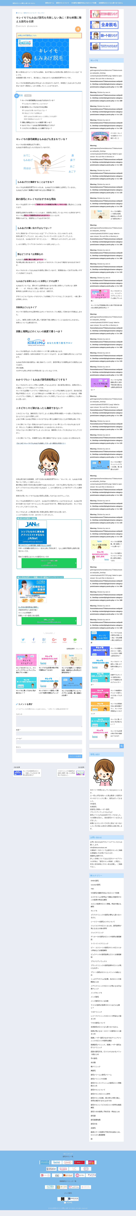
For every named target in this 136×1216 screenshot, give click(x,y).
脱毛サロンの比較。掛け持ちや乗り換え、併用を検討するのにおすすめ (106, 1105)
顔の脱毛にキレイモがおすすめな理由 (34, 113)
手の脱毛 (94, 1064)
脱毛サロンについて (62, 9)
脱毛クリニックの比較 (99, 1085)
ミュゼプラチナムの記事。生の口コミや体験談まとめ (106, 986)
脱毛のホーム (49, 9)
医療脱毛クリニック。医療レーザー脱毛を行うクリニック (106, 1052)
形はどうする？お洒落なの (32, 119)
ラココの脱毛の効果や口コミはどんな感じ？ (105, 1012)
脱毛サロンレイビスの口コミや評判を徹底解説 (106, 1112)
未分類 (93, 1068)
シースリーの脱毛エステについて (103, 927)
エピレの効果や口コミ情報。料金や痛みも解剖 (106, 911)
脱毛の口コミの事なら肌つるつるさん (32, 3)
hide (28, 101)
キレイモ (79, 654)
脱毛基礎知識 (95, 1126)
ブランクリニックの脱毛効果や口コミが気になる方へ (106, 972)
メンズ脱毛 (95, 1003)
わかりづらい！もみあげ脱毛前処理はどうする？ (37, 131)
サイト (18, 753)
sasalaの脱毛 (95, 891)
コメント (19, 720)
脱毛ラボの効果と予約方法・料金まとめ (105, 1117)
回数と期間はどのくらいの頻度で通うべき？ (36, 128)
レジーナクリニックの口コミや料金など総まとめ (106, 1023)
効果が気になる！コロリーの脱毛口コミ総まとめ (106, 1038)
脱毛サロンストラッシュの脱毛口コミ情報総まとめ (106, 1090)
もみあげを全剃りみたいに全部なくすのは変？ (40, 122)
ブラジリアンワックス (99, 967)
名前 (18, 736)
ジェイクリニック (97, 938)
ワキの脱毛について (98, 1029)
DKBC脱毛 (95, 886)
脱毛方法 (94, 1130)
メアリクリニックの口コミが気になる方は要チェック (106, 993)
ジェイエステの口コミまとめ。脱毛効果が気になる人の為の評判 (106, 933)
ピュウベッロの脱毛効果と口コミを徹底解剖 (106, 961)
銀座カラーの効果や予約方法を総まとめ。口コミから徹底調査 (106, 1139)
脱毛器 (93, 1122)
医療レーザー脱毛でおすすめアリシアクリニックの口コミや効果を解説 (106, 1045)
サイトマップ (68, 1160)
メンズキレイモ (96, 999)
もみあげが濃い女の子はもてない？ (34, 116)
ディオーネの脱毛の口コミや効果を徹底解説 (106, 944)
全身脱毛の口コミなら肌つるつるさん (111, 9)
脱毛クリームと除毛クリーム (101, 1081)
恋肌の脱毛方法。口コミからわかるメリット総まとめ (106, 1059)
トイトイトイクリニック (99, 949)
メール (19, 744)
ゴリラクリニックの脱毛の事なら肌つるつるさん (106, 922)
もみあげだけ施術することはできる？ (35, 109)
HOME (68, 1208)
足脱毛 (93, 1134)
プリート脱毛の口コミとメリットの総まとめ (106, 979)
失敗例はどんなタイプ (33, 125)
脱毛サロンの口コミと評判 (100, 1100)
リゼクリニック (96, 1018)
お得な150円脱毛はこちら (27, 41)
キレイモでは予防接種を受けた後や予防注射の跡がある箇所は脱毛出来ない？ (106, 312)
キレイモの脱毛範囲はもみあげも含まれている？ (37, 106)
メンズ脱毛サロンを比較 (99, 1007)
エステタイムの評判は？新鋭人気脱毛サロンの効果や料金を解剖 (106, 904)
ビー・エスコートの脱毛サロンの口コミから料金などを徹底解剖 (106, 955)
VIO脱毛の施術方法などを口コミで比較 (83, 9)
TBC (92, 895)
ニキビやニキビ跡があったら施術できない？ (36, 134)
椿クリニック (95, 1072)
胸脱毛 (93, 1076)
